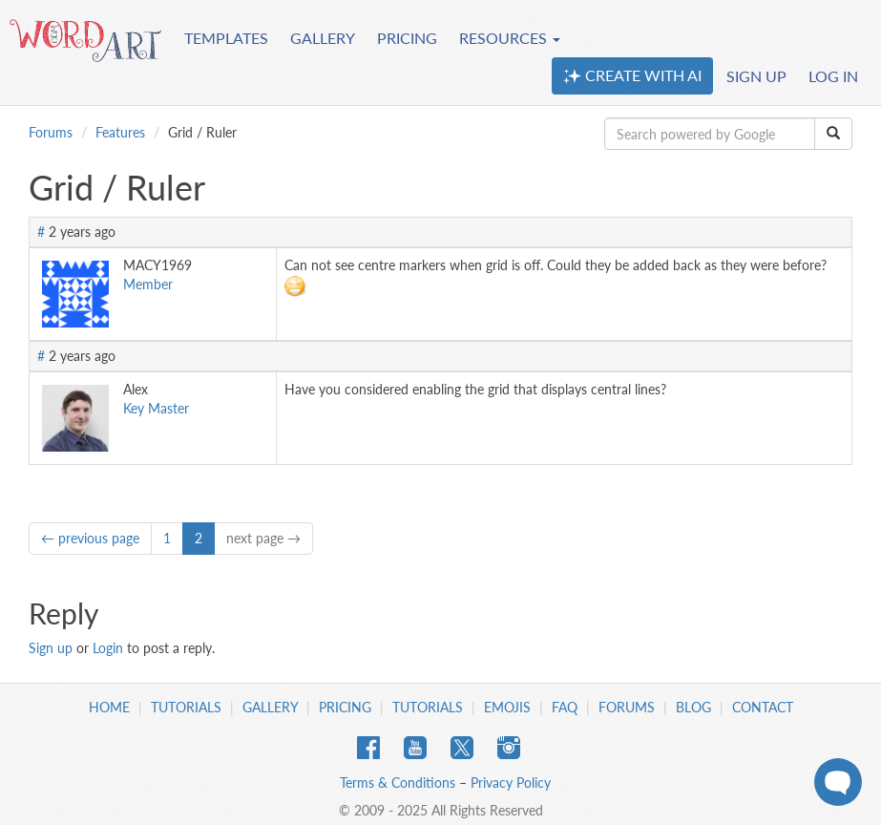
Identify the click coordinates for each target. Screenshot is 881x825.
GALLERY (322, 38)
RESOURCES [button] (509, 38)
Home (109, 707)
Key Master (156, 408)
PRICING (407, 38)
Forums (51, 132)
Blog (693, 707)
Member (148, 284)
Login (108, 648)
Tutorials (186, 707)
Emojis (507, 707)
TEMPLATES (226, 38)
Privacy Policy (511, 782)
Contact (762, 707)
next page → (263, 538)
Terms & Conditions (397, 782)
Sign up (51, 648)
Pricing (345, 707)
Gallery (270, 707)
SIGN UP (756, 76)
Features (120, 132)
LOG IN (833, 76)
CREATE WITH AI (632, 75)
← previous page (90, 538)
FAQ (564, 707)
